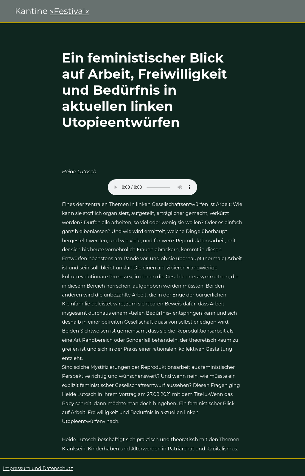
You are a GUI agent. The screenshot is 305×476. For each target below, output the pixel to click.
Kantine (52, 11)
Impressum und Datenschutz (38, 468)
